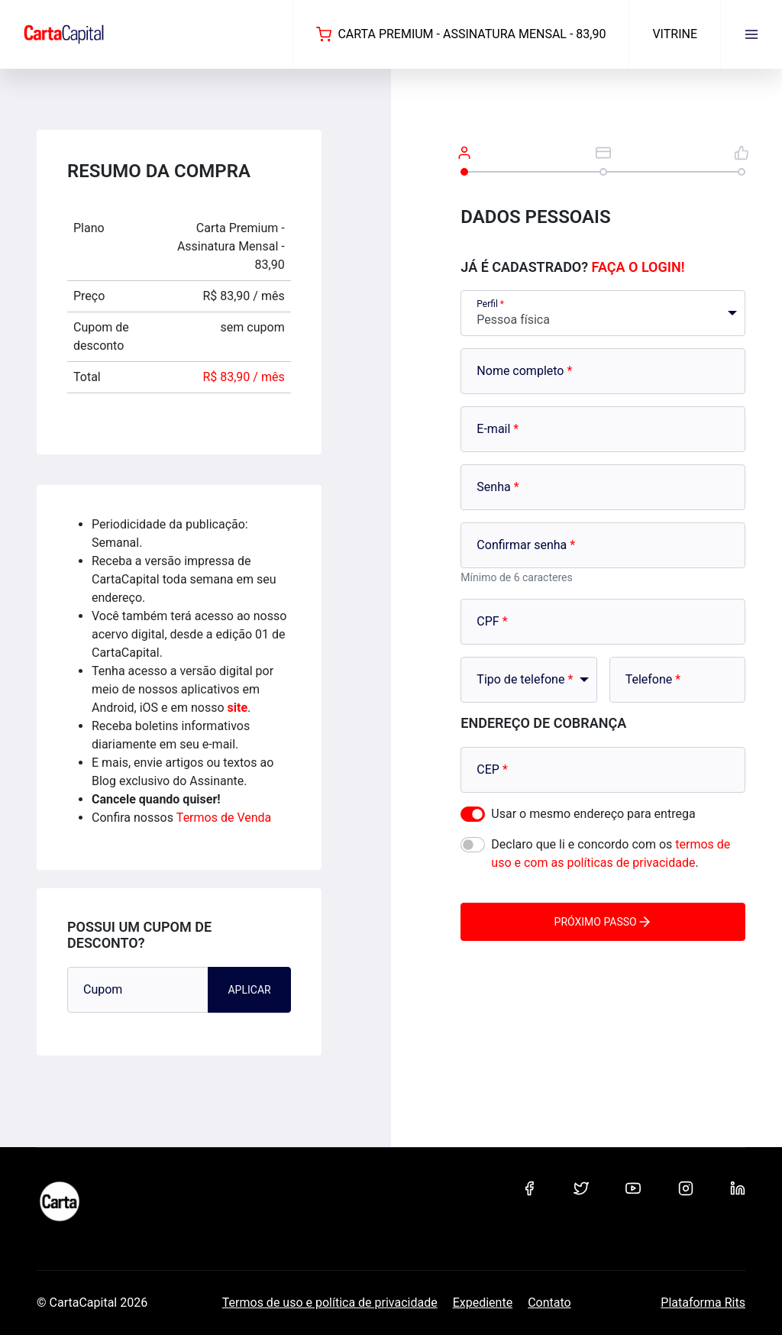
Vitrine (674, 34)
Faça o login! (638, 267)
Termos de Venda (223, 817)
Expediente (482, 1302)
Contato (549, 1302)
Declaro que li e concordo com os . (610, 853)
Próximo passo (603, 921)
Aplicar (249, 990)
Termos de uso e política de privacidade (330, 1302)
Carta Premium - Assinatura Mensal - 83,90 (461, 34)
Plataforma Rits (703, 1302)
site (238, 707)
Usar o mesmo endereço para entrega (593, 813)
